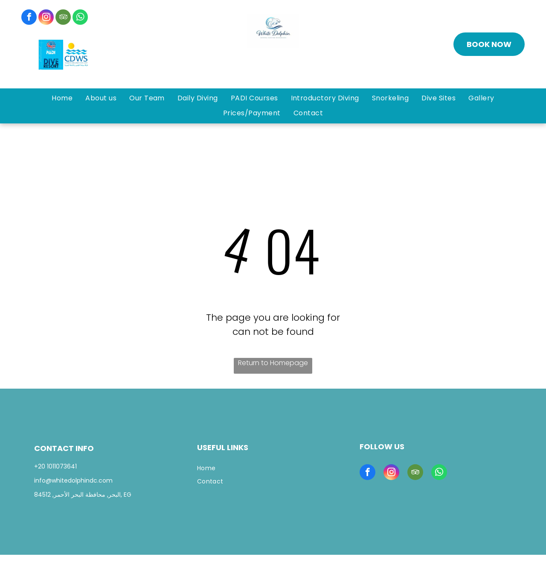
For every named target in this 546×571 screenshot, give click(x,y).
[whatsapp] (80, 18)
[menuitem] (62, 98)
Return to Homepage (273, 363)
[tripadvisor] (63, 18)
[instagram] (46, 18)
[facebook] (29, 18)
